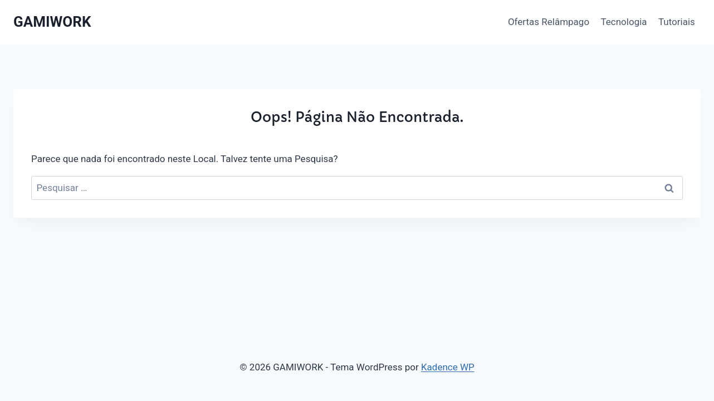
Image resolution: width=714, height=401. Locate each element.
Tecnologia (623, 21)
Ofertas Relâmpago (548, 21)
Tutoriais (676, 21)
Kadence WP (448, 367)
